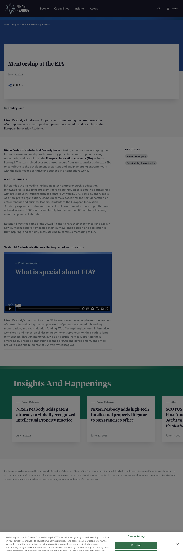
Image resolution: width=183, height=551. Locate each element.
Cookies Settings (136, 541)
